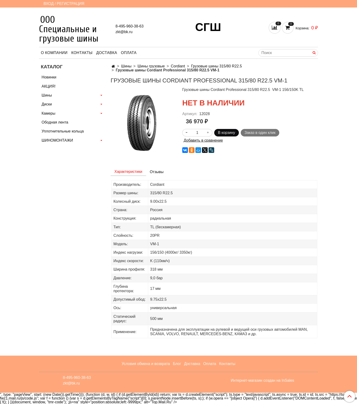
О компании (54, 53)
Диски (47, 104)
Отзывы (157, 172)
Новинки (49, 77)
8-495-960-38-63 (130, 26)
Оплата (129, 53)
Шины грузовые (151, 66)
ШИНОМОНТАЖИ (57, 140)
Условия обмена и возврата (146, 364)
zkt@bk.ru (124, 32)
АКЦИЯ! (48, 86)
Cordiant (178, 66)
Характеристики (128, 172)
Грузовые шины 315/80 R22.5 (216, 66)
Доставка (106, 53)
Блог (177, 364)
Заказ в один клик (260, 133)
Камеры (48, 113)
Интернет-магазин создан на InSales (262, 380)
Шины (126, 66)
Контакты (82, 53)
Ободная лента (55, 122)
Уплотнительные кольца (63, 131)
